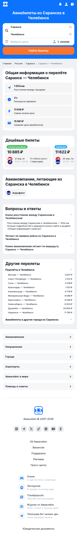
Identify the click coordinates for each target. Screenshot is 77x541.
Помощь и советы (38, 386)
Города (38, 356)
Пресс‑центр (38, 465)
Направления (38, 346)
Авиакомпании (38, 336)
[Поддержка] (72, 4)
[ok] (61, 429)
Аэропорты (38, 366)
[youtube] (53, 429)
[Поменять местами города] (70, 27)
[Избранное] (60, 4)
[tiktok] (39, 429)
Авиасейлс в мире (38, 376)
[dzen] (46, 429)
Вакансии (38, 447)
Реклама (38, 459)
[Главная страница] (5, 4)
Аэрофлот (16, 193)
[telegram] (24, 429)
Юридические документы (38, 528)
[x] (31, 429)
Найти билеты (38, 50)
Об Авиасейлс (38, 441)
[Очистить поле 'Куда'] (70, 34)
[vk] (17, 429)
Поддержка (38, 453)
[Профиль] (66, 4)
